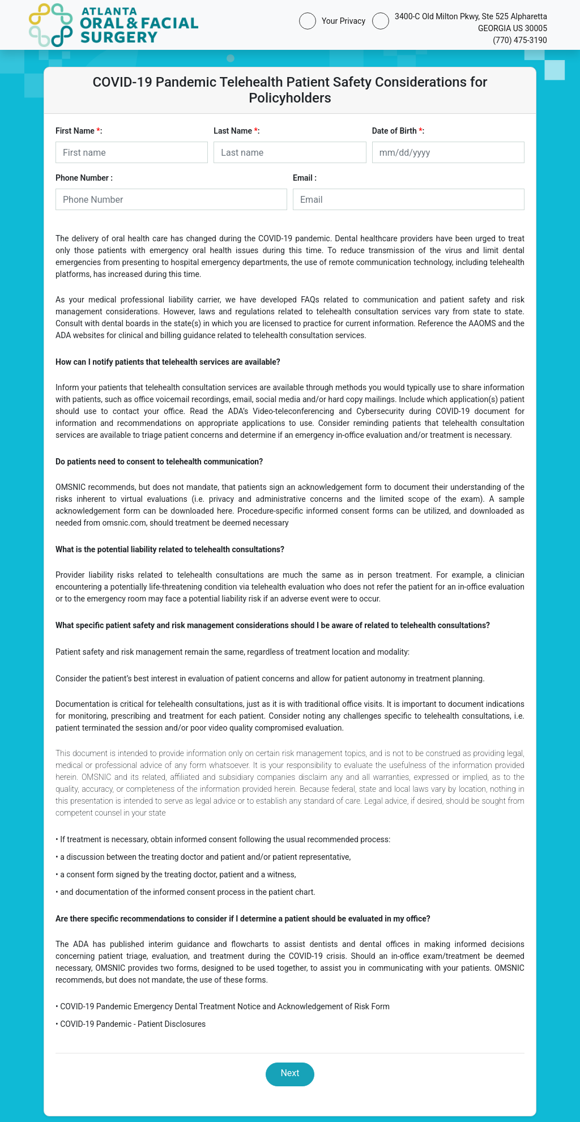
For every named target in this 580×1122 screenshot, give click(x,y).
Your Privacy (341, 20)
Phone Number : (84, 177)
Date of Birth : (398, 130)
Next (289, 1073)
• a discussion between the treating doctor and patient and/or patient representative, (203, 856)
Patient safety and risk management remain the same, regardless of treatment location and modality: (233, 651)
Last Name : (236, 130)
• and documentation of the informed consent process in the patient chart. (185, 892)
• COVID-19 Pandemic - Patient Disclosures (131, 1024)
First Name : (79, 130)
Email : (305, 177)
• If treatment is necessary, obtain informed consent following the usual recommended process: (223, 839)
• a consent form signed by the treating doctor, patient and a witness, (176, 874)
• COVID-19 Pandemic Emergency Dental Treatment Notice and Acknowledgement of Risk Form (223, 1006)
